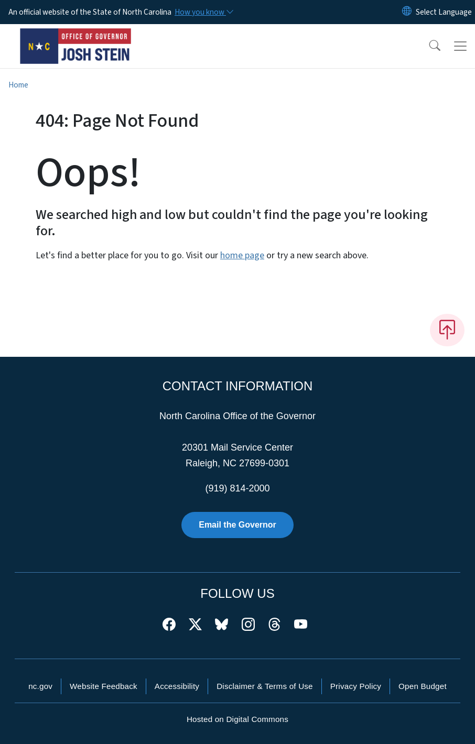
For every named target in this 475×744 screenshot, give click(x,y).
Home (18, 85)
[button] (427, 46)
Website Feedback (103, 686)
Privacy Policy (355, 686)
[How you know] (203, 12)
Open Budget (422, 686)
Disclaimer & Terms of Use (265, 686)
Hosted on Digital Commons (237, 719)
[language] (444, 12)
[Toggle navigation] (460, 46)
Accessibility (177, 686)
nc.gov (40, 686)
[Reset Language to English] (407, 12)
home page (242, 255)
